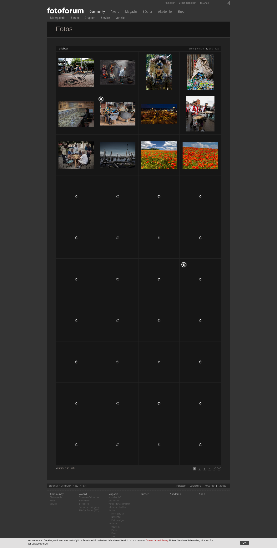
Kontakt (114, 533)
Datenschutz (195, 486)
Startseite (53, 486)
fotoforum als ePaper (118, 507)
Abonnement (114, 500)
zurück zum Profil (66, 468)
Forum (75, 18)
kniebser (63, 48)
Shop (181, 12)
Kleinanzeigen (117, 520)
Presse (114, 530)
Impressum (181, 486)
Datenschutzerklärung (156, 540)
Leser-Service (117, 513)
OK (244, 542)
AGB (113, 536)
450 (76, 486)
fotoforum (112, 523)
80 (211, 48)
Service (105, 18)
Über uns (115, 527)
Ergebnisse (84, 500)
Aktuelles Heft (114, 497)
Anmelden (170, 3)
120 (217, 48)
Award (115, 12)
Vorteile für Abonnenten (119, 504)
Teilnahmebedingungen (90, 507)
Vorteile (120, 18)
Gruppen (90, 18)
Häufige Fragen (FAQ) (89, 510)
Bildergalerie (57, 18)
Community (97, 12)
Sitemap (222, 486)
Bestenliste (84, 504)
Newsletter (210, 486)
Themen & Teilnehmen (89, 497)
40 (207, 48)
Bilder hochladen (187, 3)
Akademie (165, 12)
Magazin (131, 12)
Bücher (147, 12)
